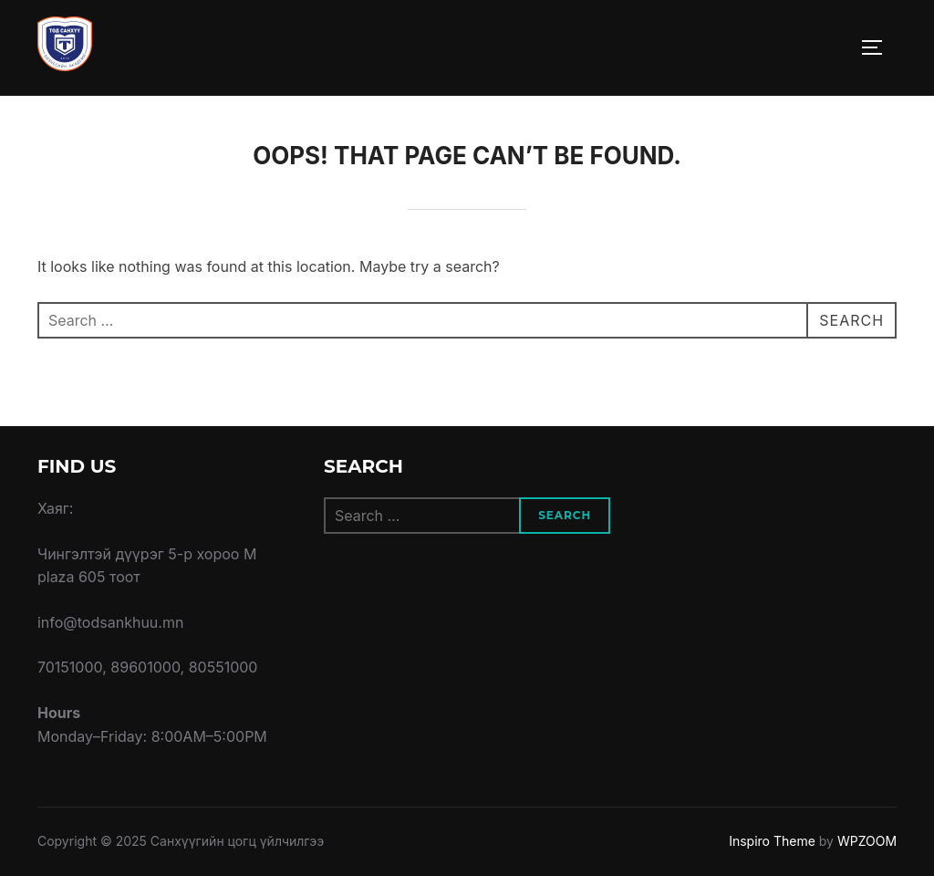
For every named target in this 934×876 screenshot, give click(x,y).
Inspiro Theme (772, 841)
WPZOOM (867, 841)
